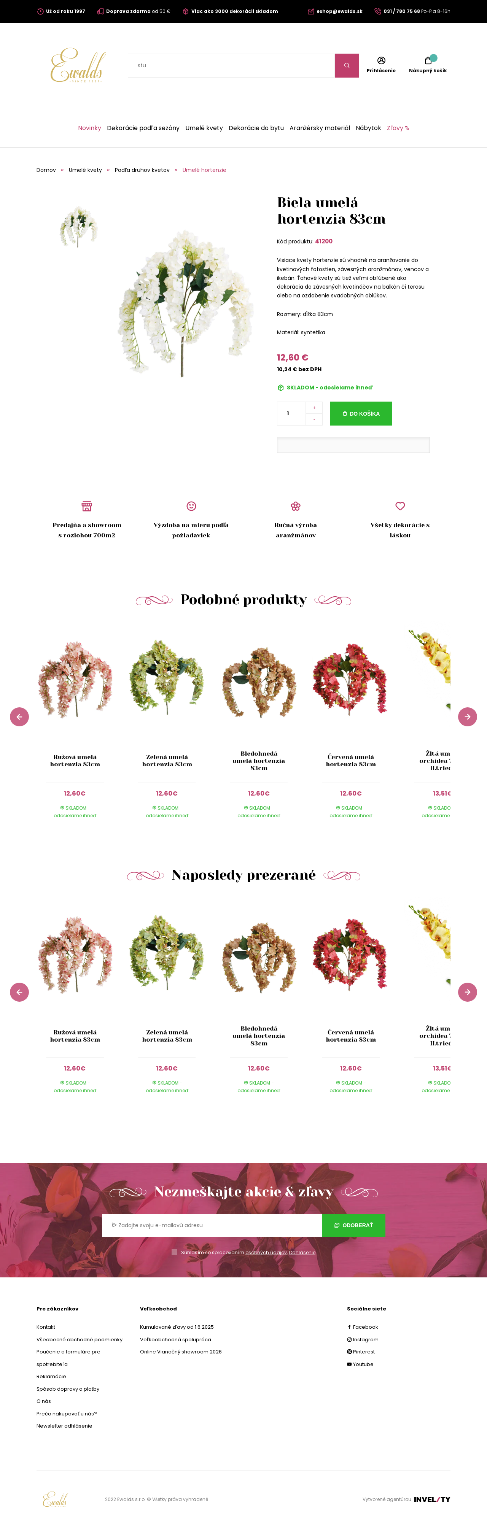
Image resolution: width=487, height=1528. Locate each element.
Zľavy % (398, 128)
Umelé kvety (204, 128)
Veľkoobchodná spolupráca (175, 1339)
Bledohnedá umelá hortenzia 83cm (258, 761)
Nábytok (368, 128)
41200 (324, 241)
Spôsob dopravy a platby (68, 1389)
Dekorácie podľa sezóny (143, 128)
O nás (44, 1401)
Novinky (89, 128)
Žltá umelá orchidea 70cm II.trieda (442, 761)
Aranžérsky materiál (320, 128)
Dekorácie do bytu (256, 128)
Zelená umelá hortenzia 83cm (167, 760)
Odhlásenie (302, 1252)
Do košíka (365, 414)
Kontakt (46, 1327)
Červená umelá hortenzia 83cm (351, 760)
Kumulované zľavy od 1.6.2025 (177, 1327)
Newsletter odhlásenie (64, 1426)
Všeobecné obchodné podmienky (80, 1339)
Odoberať (353, 1225)
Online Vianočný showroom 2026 (181, 1351)
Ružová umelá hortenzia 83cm (75, 760)
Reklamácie (51, 1376)
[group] (83, 726)
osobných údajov (266, 1252)
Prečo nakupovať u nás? (67, 1413)
